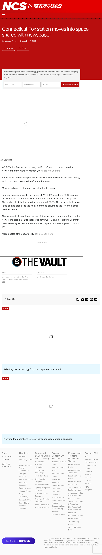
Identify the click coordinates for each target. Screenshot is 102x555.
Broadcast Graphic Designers (42, 494)
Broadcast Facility (74, 518)
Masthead (22, 456)
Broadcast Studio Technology (74, 471)
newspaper (18, 279)
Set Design (23, 48)
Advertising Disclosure (23, 483)
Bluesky (88, 474)
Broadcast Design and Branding (74, 482)
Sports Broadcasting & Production (75, 502)
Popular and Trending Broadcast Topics (74, 457)
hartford (25, 277)
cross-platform (16, 277)
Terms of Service (25, 488)
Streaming (55, 482)
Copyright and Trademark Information (24, 506)
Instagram (88, 489)
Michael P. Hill (10, 41)
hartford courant (7, 279)
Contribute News (91, 465)
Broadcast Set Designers (40, 480)
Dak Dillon (6, 464)
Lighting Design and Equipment (42, 489)
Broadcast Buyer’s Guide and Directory (42, 456)
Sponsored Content (26, 479)
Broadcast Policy (58, 473)
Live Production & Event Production (74, 508)
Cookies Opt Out (25, 500)
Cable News (56, 491)
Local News (8, 48)
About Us (24, 453)
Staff (4, 453)
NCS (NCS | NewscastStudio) (75, 538)
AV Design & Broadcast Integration (39, 464)
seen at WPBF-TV (46, 202)
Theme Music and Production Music (74, 488)
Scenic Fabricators (42, 484)
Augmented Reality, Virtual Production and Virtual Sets (75, 496)
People (54, 476)
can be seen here (44, 234)
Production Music (41, 476)
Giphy (87, 486)
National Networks (58, 485)
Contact (88, 468)
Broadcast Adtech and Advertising (58, 507)
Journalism (56, 479)
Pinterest (88, 483)
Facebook (88, 471)
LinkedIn (88, 480)
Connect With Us (92, 454)
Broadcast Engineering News (58, 513)
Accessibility (23, 497)
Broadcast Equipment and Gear (75, 514)
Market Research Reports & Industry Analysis (58, 500)
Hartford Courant (51, 170)
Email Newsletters (91, 462)
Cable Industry (57, 488)
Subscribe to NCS (91, 459)
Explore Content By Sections (58, 456)
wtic (3, 282)
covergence (6, 277)
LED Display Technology (39, 471)
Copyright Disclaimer (22, 475)
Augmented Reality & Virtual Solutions (42, 506)
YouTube (88, 477)
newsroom (26, 279)
